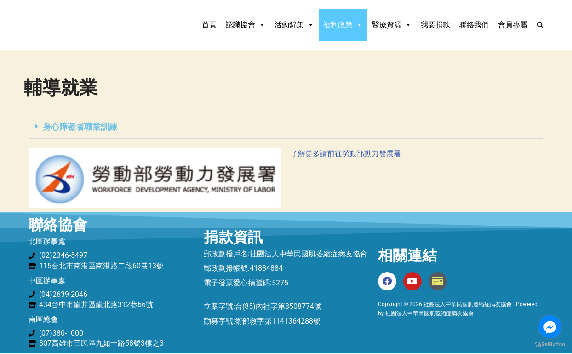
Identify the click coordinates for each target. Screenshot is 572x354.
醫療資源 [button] (392, 25)
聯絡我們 (474, 25)
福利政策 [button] (343, 25)
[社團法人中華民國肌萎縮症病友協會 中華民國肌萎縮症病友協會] (86, 24)
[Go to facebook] (549, 326)
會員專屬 (512, 25)
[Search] (540, 24)
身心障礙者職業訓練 (80, 127)
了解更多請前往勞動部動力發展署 (346, 154)
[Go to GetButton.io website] (550, 345)
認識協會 (245, 25)
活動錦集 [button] (294, 25)
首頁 (209, 25)
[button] (286, 127)
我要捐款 (435, 25)
